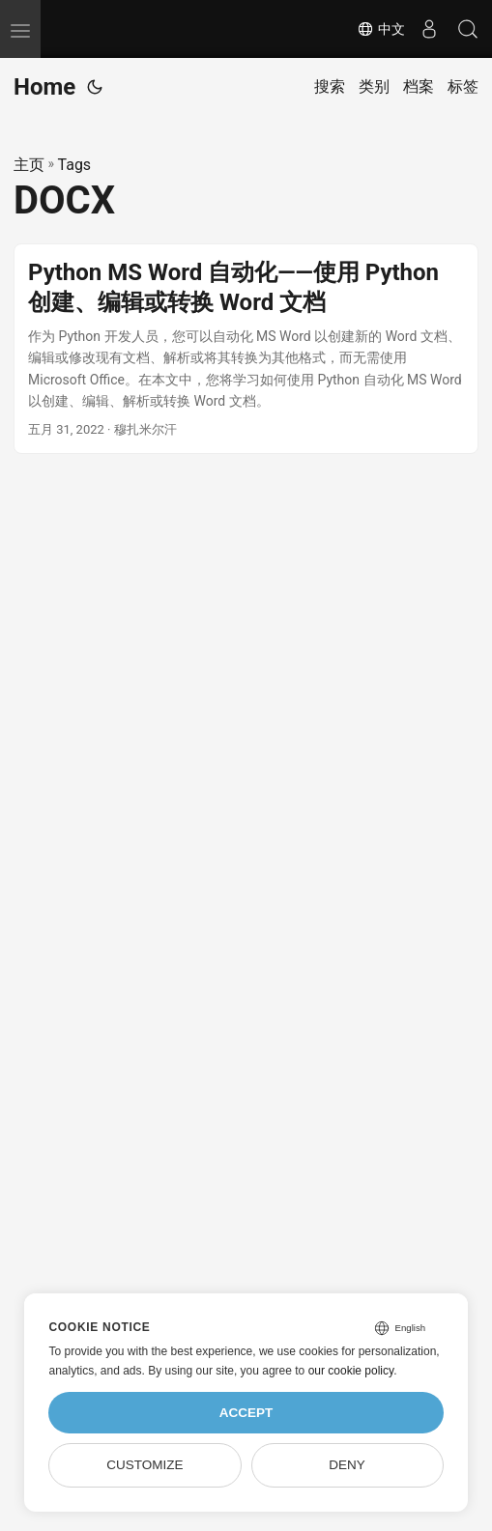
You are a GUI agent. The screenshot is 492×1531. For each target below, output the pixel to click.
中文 (381, 29)
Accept (246, 1412)
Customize (144, 1465)
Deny (347, 1465)
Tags (75, 165)
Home (44, 86)
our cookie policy (351, 1370)
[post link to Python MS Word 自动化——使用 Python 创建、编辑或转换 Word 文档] (246, 349)
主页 (29, 165)
